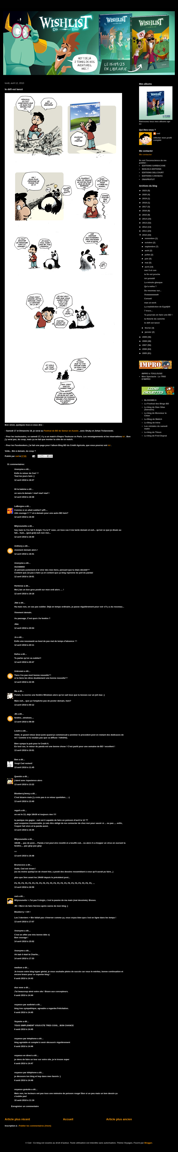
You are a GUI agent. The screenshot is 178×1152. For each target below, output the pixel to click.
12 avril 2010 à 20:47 (24, 662)
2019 (144, 198)
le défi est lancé (152, 323)
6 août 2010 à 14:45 (23, 1012)
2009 (144, 337)
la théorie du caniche (154, 319)
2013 (144, 223)
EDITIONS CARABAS (152, 176)
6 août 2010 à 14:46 (23, 1046)
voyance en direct (23, 1055)
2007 (144, 345)
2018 (144, 202)
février (148, 328)
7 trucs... (148, 310)
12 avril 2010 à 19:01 (24, 576)
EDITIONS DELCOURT (153, 172)
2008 (144, 341)
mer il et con (150, 270)
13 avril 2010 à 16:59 (24, 887)
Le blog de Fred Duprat (155, 436)
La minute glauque (153, 282)
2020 (144, 194)
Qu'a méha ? (150, 286)
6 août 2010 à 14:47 (23, 1063)
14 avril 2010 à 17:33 (24, 958)
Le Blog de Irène (152, 422)
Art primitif (149, 278)
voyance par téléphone (25, 1072)
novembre (150, 238)
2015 (144, 215)
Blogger (148, 1143)
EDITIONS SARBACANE (153, 165)
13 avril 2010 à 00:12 (24, 705)
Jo (15, 637)
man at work (150, 302)
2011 (144, 231)
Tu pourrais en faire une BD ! (158, 315)
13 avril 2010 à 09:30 (24, 722)
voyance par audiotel (24, 1004)
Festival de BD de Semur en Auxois (61, 431)
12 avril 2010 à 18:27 (24, 480)
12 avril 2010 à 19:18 (24, 593)
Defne (17, 654)
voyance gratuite (22, 1089)
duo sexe (18, 987)
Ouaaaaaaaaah (151, 294)
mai (147, 262)
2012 (144, 227)
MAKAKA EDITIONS (151, 169)
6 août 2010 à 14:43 (23, 978)
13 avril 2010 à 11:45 (24, 767)
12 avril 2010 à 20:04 (24, 628)
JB (15, 714)
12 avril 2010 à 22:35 (24, 682)
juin (147, 258)
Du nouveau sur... (152, 290)
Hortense (18, 586)
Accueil (68, 1119)
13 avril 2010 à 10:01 (24, 750)
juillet (148, 254)
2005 (144, 353)
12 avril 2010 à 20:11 (24, 645)
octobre (149, 242)
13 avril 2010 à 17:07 (24, 921)
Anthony (18, 546)
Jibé (16, 603)
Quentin (18, 776)
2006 (144, 349)
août (147, 250)
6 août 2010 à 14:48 (23, 1080)
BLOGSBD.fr (150, 400)
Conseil (148, 298)
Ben (16, 759)
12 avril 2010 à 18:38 (24, 497)
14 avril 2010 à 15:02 (24, 941)
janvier (148, 332)
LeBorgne (19, 506)
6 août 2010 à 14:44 (23, 995)
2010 (144, 235)
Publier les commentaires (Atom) (35, 1126)
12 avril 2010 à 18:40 (24, 517)
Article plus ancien (119, 1119)
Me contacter (145, 154)
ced (16, 896)
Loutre (17, 731)
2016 (144, 210)
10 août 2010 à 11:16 (24, 1100)
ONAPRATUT (148, 179)
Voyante (18, 1021)
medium (18, 967)
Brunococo (19, 865)
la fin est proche (152, 274)
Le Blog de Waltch (153, 419)
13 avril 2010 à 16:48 (24, 856)
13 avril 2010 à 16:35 (24, 830)
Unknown (19, 671)
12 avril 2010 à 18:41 (24, 554)
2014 (144, 219)
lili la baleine (20, 489)
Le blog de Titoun (152, 432)
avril (147, 267)
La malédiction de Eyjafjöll (157, 306)
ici (124, 436)
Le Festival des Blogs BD (156, 403)
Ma (15, 691)
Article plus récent (17, 1119)
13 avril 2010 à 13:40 (24, 801)
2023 (144, 190)
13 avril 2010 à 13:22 (24, 784)
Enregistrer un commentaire (25, 1106)
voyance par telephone (25, 1038)
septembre (150, 246)
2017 (144, 206)
